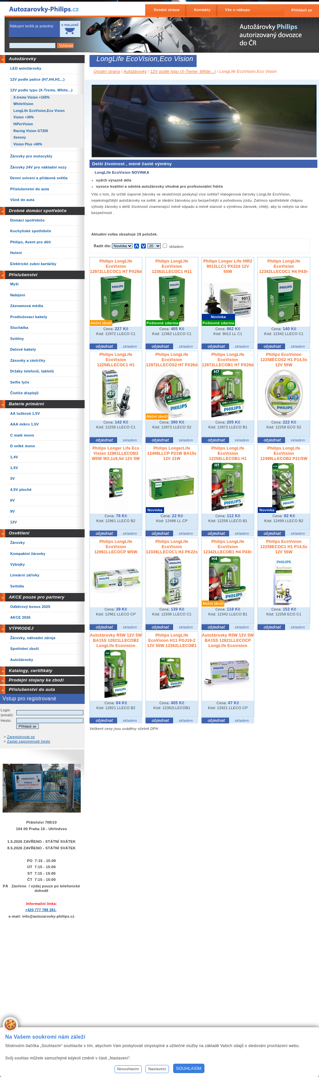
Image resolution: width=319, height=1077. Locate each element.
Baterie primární (26, 403)
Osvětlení (19, 533)
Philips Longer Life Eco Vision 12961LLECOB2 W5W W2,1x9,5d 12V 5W (116, 453)
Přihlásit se (301, 10)
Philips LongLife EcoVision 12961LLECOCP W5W (115, 546)
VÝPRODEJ (21, 628)
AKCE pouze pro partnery (36, 597)
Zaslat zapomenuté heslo (28, 741)
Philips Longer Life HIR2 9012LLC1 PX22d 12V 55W (227, 266)
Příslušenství (23, 274)
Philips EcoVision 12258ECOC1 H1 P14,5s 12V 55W (284, 546)
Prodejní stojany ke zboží (36, 680)
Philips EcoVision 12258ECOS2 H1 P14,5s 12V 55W (283, 359)
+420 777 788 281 (40, 910)
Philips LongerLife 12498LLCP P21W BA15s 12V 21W (172, 453)
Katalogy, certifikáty (30, 670)
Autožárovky (22, 58)
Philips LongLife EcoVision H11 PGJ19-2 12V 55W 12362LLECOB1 (172, 640)
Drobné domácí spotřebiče (38, 210)
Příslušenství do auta (32, 689)
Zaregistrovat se (21, 737)
